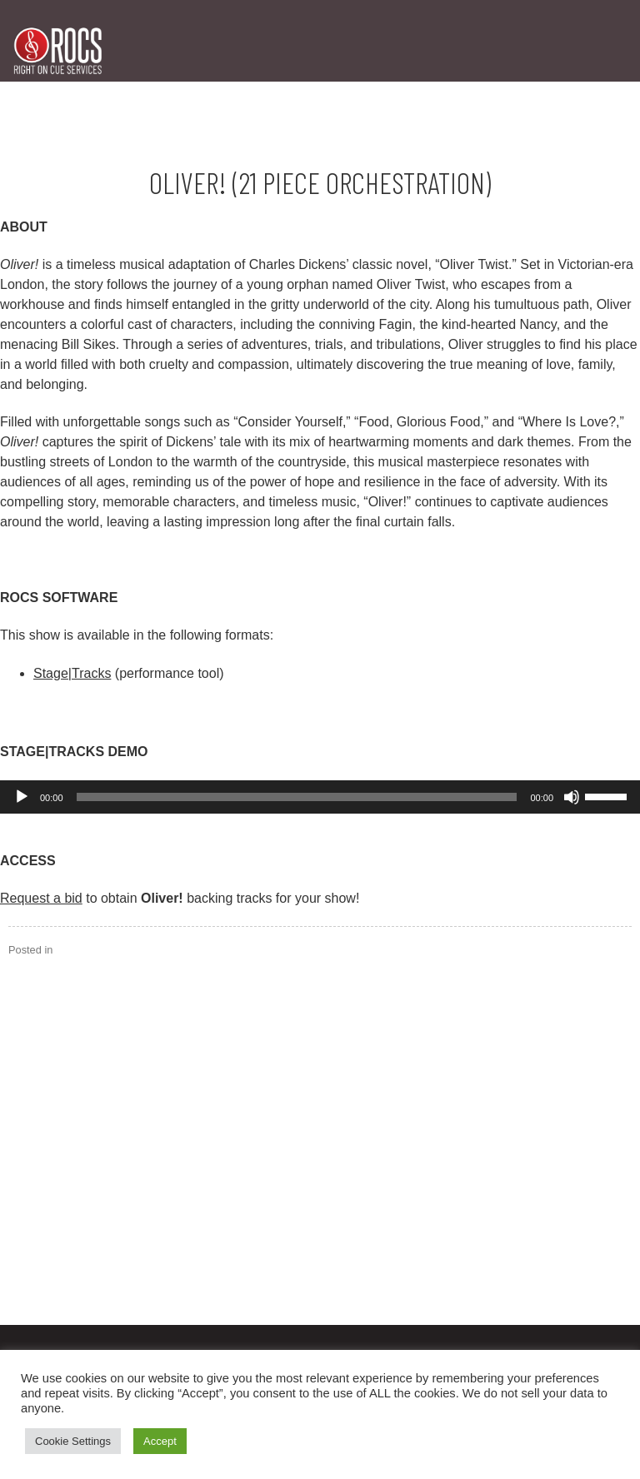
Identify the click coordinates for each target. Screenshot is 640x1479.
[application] (320, 797)
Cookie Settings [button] (73, 1441)
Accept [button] (160, 1441)
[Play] (21, 797)
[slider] (297, 797)
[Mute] (571, 797)
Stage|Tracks (72, 673)
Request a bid (41, 898)
